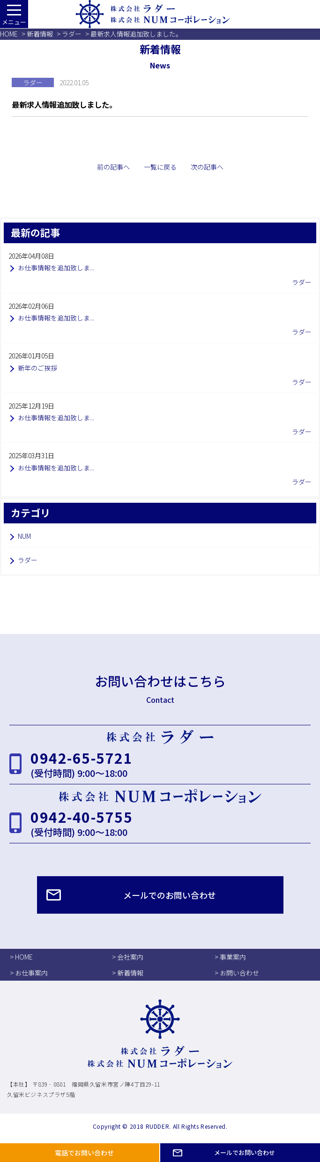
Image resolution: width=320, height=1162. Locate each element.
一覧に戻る (160, 166)
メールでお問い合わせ (244, 1152)
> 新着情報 (127, 972)
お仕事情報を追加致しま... (56, 267)
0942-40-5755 (81, 816)
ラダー (72, 33)
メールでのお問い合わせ (169, 895)
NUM (24, 536)
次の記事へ (207, 166)
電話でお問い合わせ (84, 1152)
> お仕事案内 (29, 972)
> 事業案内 (230, 956)
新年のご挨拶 (37, 367)
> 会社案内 (127, 956)
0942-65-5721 (81, 757)
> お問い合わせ (237, 972)
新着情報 (40, 33)
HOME (9, 33)
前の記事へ (113, 166)
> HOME (21, 956)
